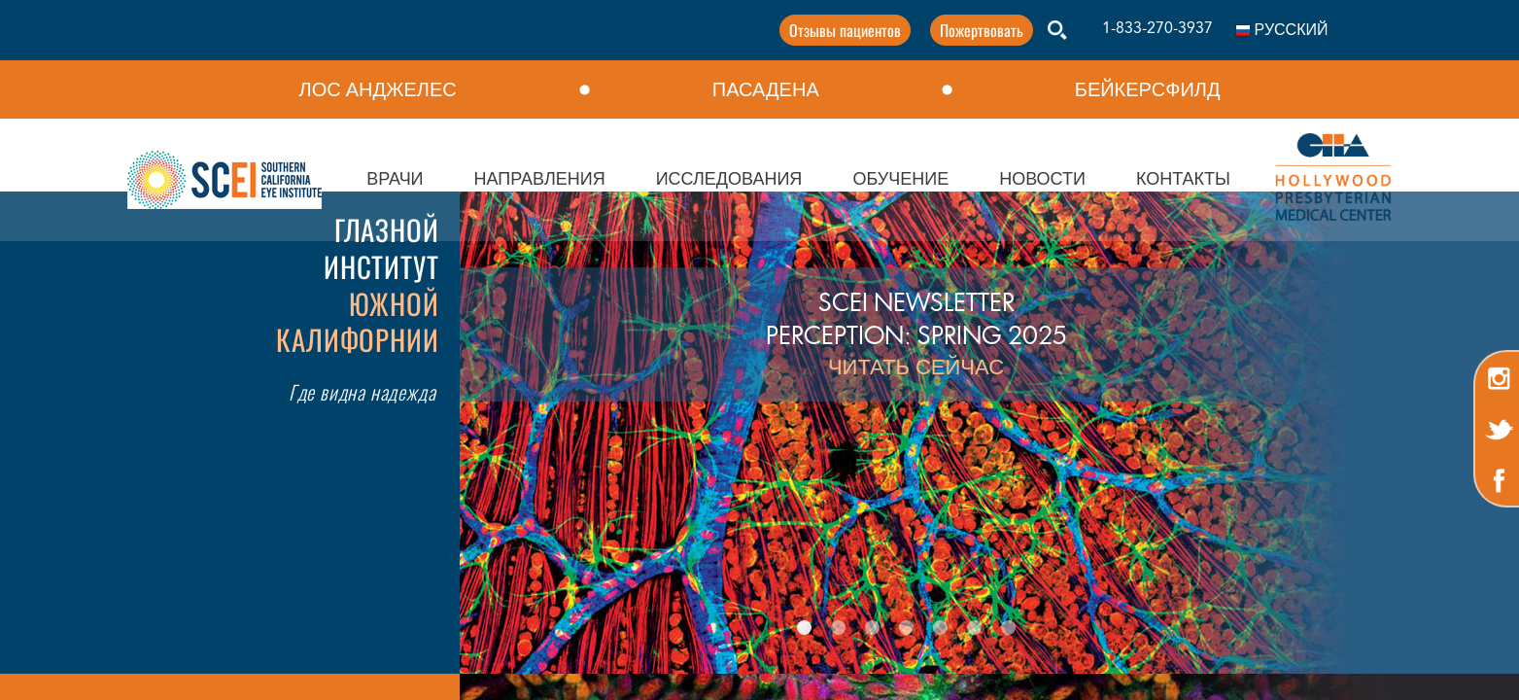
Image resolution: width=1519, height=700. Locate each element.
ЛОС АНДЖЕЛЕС (378, 89)
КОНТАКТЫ (1183, 180)
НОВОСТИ (1042, 180)
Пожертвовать (921, 30)
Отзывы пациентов (785, 30)
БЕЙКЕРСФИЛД (1148, 89)
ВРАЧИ (394, 180)
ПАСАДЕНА (765, 89)
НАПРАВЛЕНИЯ (539, 180)
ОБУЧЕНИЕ (900, 180)
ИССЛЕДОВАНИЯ (729, 180)
